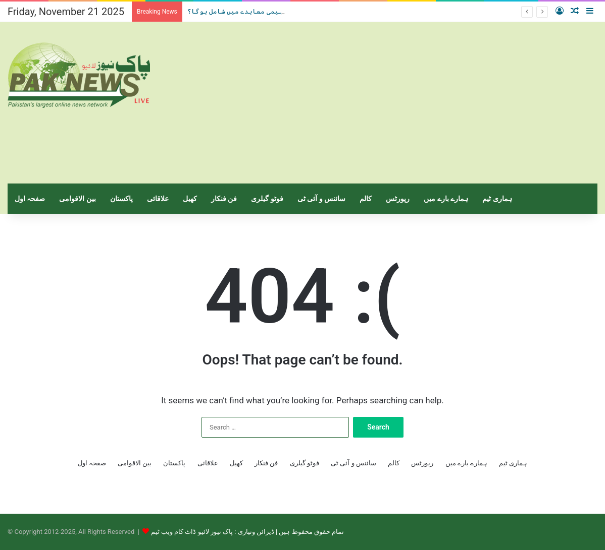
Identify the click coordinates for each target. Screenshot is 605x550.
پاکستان (121, 199)
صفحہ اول (30, 199)
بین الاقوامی (77, 199)
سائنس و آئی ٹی (321, 199)
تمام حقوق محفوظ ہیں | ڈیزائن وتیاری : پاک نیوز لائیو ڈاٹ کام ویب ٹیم (247, 531)
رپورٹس (398, 199)
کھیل (190, 199)
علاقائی (158, 199)
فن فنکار (224, 199)
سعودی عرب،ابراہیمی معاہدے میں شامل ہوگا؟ (264, 11)
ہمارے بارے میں (446, 199)
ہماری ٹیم (497, 199)
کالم (366, 199)
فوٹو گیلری (267, 199)
